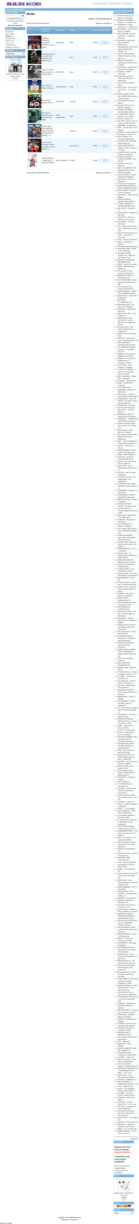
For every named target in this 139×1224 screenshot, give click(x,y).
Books (22, 9)
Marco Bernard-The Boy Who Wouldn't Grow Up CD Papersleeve (127, 437)
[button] (99, 3)
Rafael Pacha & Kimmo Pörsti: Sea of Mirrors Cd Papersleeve (126, 78)
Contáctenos (118, 1173)
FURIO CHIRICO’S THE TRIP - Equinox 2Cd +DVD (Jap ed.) (128, 876)
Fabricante (59, 30)
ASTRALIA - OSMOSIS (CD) (127, 1079)
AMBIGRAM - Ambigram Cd (127, 125)
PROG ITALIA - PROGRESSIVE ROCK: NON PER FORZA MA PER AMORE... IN (48, 131)
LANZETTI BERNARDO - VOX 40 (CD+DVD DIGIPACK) (126, 645)
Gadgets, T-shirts (11, 47)
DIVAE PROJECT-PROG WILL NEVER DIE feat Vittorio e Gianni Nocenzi (128, 96)
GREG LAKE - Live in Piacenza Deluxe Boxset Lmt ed (127, 468)
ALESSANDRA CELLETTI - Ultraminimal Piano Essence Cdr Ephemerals (127, 950)
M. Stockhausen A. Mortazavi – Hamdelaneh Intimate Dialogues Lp (127, 822)
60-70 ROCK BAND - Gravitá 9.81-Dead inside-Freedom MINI (127, 282)
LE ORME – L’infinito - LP (126, 802)
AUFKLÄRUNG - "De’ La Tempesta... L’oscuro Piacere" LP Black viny (127, 894)
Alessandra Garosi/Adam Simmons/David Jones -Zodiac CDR (126, 967)
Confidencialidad (119, 1168)
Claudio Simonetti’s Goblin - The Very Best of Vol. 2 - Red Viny (127, 797)
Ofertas (116, 1176)
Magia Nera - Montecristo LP (127, 898)
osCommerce (73, 1219)
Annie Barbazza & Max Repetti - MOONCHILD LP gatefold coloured (126, 773)
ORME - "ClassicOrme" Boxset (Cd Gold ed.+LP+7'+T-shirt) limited (126, 728)
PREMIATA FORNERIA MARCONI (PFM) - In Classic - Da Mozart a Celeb (127, 721)
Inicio (8, 9)
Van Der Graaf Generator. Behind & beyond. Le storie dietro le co (127, 56)
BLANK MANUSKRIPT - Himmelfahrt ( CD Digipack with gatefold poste (126, 638)
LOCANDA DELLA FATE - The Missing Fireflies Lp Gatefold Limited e (126, 746)
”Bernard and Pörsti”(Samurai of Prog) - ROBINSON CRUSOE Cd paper (127, 923)
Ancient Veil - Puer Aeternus (127, 183)
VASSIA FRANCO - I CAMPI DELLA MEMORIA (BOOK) (48, 160)
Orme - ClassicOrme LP (126, 1086)
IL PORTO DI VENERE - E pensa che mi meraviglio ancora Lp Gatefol (126, 372)
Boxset (8, 31)
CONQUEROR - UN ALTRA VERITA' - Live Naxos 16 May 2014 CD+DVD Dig (127, 401)
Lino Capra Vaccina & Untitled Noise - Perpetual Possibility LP (128, 710)
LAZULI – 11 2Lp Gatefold (126, 808)
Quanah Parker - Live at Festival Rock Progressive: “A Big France (127, 956)
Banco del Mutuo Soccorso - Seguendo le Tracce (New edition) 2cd (127, 844)
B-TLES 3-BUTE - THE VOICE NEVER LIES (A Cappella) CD (125, 329)
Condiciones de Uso (121, 1170)
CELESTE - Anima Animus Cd (128, 1122)
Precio (95, 30)
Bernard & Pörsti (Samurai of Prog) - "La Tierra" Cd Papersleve (127, 235)
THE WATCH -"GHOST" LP (127, 134)
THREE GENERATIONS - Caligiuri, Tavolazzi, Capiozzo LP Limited (127, 148)
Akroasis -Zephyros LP (125, 118)
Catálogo (15, 9)
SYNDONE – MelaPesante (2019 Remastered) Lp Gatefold (126, 1006)
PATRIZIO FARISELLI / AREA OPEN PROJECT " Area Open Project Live (127, 988)
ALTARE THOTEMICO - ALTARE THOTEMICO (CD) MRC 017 (127, 159)
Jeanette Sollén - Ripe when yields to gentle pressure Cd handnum (127, 544)
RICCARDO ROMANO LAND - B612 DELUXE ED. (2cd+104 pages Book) (127, 739)
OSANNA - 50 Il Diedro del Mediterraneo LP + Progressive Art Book (126, 361)
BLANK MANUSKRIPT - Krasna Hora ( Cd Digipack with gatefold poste (126, 537)
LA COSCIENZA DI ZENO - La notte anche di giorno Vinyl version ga (127, 929)
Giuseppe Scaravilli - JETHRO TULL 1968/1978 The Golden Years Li (126, 255)
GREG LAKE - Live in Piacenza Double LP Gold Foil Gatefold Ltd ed (128, 882)
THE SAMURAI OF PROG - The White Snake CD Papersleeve (127, 703)
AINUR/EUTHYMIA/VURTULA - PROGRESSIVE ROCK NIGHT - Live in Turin (128, 1070)
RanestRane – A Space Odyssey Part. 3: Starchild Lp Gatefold (127, 620)
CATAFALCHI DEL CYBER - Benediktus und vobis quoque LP (127, 486)
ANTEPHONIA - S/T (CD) (126, 405)
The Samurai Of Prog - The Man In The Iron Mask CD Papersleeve (127, 614)
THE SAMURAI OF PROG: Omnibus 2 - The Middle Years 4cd (127, 349)
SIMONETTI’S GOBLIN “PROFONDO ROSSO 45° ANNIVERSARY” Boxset (126, 916)
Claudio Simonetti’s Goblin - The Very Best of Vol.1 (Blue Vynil (127, 425)
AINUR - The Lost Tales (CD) (127, 1129)
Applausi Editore (61, 87)
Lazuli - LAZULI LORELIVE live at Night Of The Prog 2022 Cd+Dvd (127, 864)
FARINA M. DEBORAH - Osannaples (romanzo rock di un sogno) (48, 42)
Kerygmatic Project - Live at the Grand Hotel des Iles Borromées (127, 974)
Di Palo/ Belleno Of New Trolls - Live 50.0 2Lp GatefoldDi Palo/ (128, 999)
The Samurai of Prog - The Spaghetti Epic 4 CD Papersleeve (126, 479)
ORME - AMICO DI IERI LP (127, 454)
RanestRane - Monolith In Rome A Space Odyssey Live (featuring (127, 692)
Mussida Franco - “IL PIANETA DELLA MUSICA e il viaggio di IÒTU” (127, 555)
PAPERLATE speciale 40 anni (128, 246)
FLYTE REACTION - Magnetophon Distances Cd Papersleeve (127, 390)
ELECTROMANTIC (62, 160)
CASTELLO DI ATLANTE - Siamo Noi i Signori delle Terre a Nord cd (126, 1113)
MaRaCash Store (75, 1217)
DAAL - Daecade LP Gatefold (127, 239)
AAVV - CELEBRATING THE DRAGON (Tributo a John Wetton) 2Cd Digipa (127, 170)
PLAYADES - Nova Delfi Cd (127, 381)
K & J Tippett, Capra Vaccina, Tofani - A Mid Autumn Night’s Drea (127, 228)
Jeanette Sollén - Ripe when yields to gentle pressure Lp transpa (127, 589)
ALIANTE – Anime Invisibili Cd (128, 132)
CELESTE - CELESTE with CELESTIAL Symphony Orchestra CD (127, 791)
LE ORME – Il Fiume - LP (126, 1057)
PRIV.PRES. (60, 42)
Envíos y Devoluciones (121, 1166)
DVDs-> (8, 40)
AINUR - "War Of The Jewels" (127, 264)
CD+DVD (9, 38)
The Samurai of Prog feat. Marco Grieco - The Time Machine (126, 410)
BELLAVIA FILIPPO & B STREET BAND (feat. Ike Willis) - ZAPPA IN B (126, 757)
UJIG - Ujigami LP (124, 781)
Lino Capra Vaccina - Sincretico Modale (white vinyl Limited (127, 511)
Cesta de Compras (120, 12)
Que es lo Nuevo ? (11, 57)
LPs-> (8, 43)
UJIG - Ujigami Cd (124, 1041)
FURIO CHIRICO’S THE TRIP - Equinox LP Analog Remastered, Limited (128, 981)
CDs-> (8, 34)
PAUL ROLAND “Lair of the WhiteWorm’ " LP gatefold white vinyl (127, 36)
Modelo (72, 30)
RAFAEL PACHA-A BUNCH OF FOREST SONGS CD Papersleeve (127, 627)
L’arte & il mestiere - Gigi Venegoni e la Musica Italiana (48, 72)
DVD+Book (9, 45)
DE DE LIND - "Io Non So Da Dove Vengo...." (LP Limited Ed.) (127, 89)
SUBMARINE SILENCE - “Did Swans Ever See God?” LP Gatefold (127, 833)
